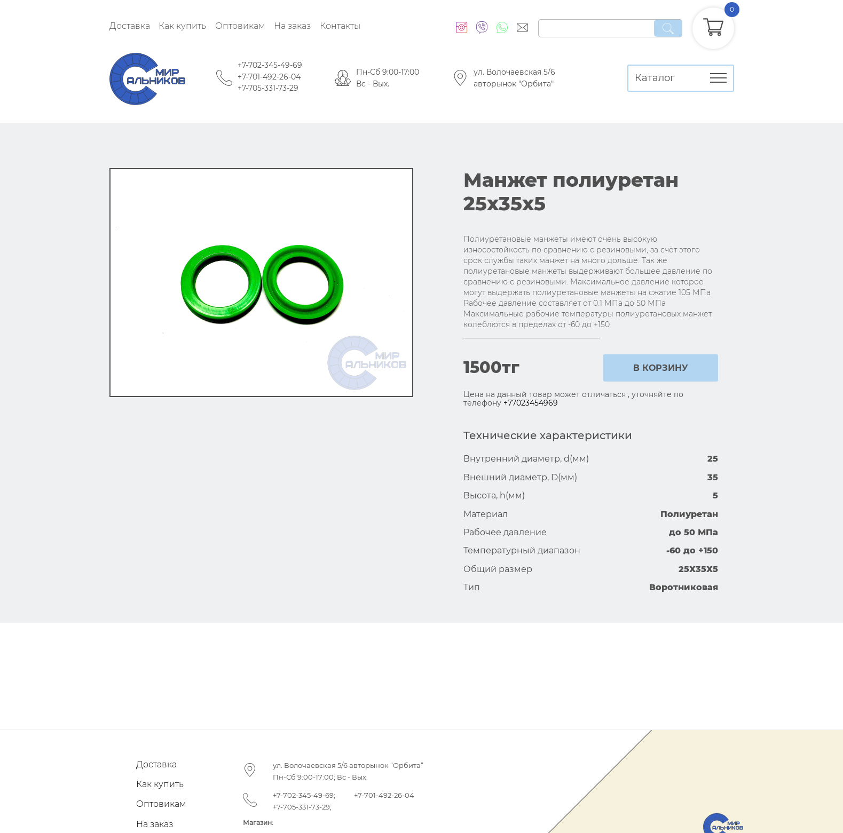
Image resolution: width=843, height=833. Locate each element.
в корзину (660, 368)
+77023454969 (530, 403)
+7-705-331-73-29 (268, 88)
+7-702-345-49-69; (304, 795)
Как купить (182, 26)
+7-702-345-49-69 (270, 65)
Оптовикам (240, 26)
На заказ (292, 26)
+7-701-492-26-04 (269, 77)
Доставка (129, 26)
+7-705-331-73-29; (302, 807)
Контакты (340, 26)
